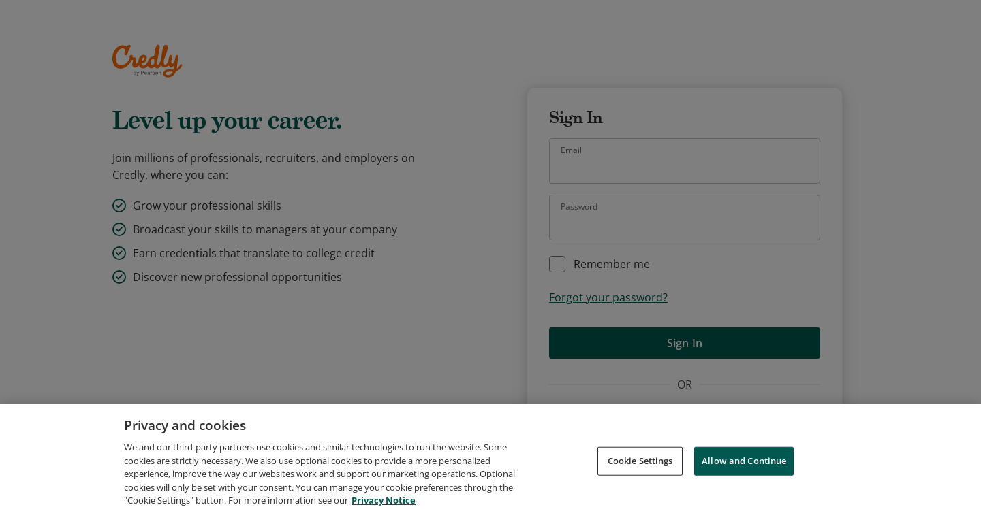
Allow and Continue (744, 478)
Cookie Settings (640, 478)
